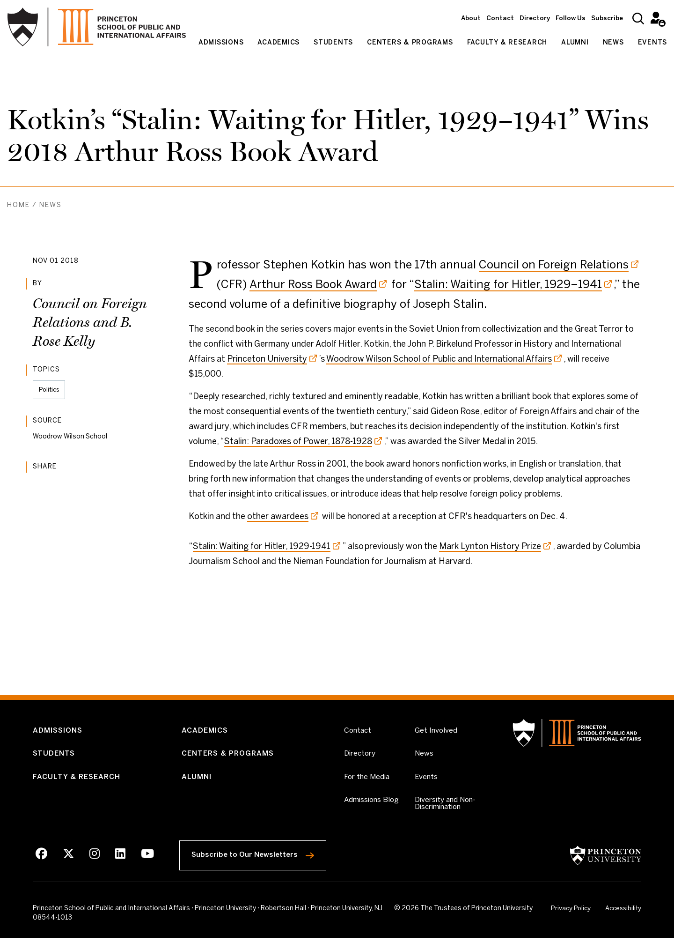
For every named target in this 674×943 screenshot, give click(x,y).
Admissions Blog (372, 803)
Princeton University (267, 360)
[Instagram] (93, 859)
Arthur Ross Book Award (313, 285)
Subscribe (607, 18)
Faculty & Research (507, 43)
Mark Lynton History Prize (490, 547)
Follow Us (571, 18)
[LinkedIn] (119, 859)
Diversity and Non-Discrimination (450, 807)
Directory (535, 18)
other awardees (277, 517)
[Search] (638, 18)
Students (333, 43)
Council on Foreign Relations (554, 265)
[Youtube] (145, 859)
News (613, 43)
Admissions (221, 43)
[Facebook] (41, 859)
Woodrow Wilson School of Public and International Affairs (439, 360)
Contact (500, 18)
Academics (278, 43)
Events (652, 43)
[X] (67, 859)
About (471, 18)
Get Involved (436, 731)
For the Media (368, 779)
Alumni (575, 43)
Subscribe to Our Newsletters (259, 857)
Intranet (656, 17)
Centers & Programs (410, 43)
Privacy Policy (570, 914)
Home (18, 205)
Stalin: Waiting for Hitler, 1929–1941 (508, 285)
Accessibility (621, 913)
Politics (50, 390)
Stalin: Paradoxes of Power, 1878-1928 (298, 442)
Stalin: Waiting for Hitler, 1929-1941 (261, 547)
